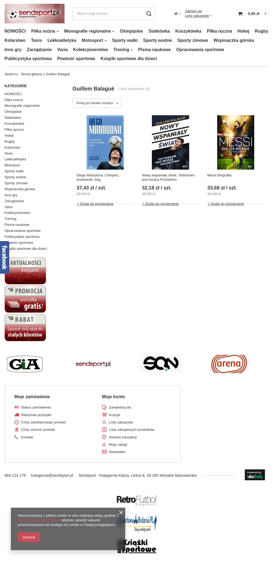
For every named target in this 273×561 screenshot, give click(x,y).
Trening (121, 49)
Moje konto (113, 396)
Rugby (261, 31)
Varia (62, 49)
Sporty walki (125, 40)
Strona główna (31, 74)
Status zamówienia (36, 407)
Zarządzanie (39, 49)
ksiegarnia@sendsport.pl (52, 475)
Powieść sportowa (76, 58)
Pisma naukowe (154, 49)
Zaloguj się (193, 11)
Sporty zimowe (192, 40)
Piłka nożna (43, 31)
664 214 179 (15, 475)
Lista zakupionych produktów (131, 430)
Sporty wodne (157, 40)
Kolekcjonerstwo (90, 49)
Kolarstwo (15, 40)
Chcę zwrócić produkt (38, 430)
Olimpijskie (131, 31)
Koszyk (114, 415)
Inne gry (13, 49)
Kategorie (16, 86)
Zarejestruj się (120, 407)
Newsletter (117, 452)
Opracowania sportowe (200, 49)
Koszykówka (188, 31)
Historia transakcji (123, 437)
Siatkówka (159, 31)
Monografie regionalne (87, 31)
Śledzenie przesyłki (36, 415)
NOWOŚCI (15, 31)
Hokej (244, 31)
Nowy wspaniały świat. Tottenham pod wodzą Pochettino (168, 177)
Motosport (92, 40)
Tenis (36, 40)
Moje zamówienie (32, 396)
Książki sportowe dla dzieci (128, 58)
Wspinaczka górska (233, 40)
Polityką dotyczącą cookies (39, 520)
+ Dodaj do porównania (95, 204)
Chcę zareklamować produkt (43, 422)
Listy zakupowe (197, 16)
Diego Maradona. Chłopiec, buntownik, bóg (98, 177)
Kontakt (27, 437)
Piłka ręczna (219, 31)
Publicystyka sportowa (28, 58)
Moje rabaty (118, 444)
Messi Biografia (219, 175)
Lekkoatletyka (61, 40)
